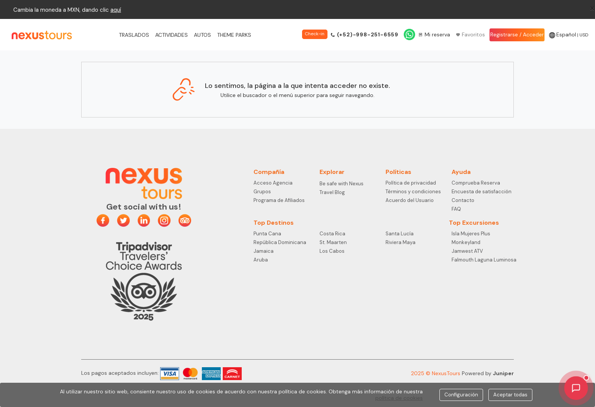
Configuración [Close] (461, 394)
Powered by (488, 373)
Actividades (171, 34)
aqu (115, 10)
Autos (202, 34)
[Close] (592, 8)
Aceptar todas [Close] (510, 394)
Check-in (314, 34)
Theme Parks (234, 34)
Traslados (134, 34)
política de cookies (399, 397)
